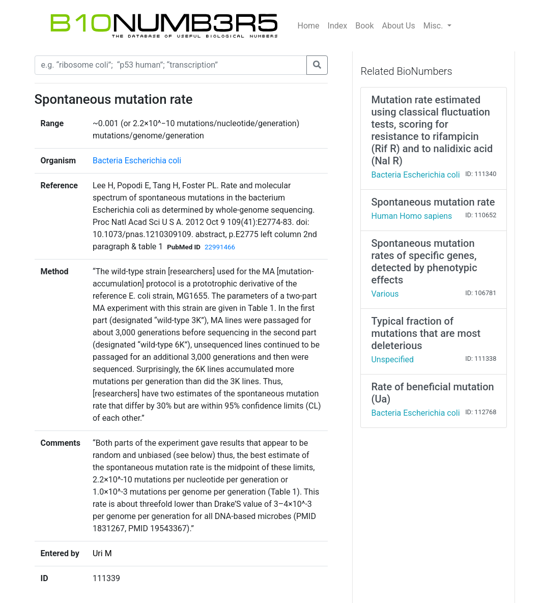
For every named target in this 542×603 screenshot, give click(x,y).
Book (364, 26)
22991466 (220, 247)
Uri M (102, 553)
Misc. (434, 26)
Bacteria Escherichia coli (137, 160)
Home (309, 26)
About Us (398, 26)
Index (338, 26)
